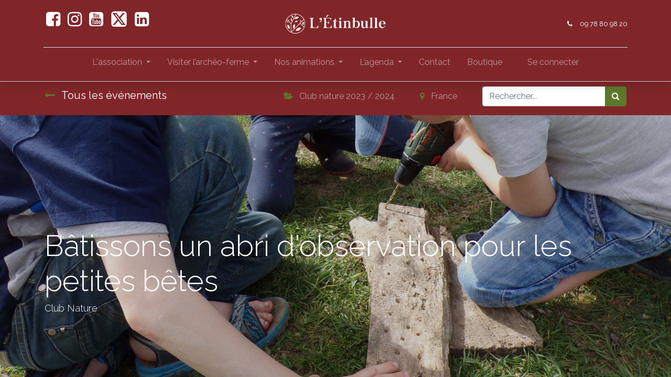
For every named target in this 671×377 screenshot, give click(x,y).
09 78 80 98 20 (602, 24)
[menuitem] (434, 64)
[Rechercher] (615, 96)
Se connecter (553, 62)
